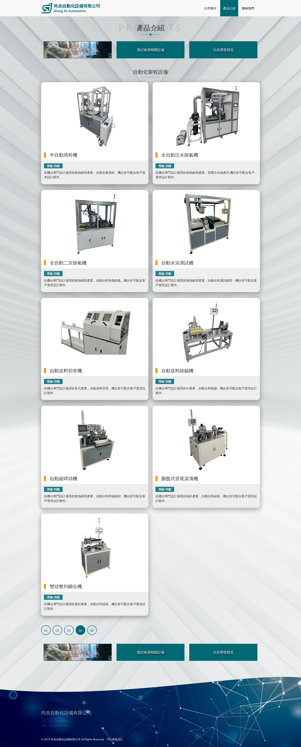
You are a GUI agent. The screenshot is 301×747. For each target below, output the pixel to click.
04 (80, 630)
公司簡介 (210, 8)
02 (57, 630)
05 (92, 630)
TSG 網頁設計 (114, 739)
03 (69, 630)
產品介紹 (229, 8)
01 (46, 630)
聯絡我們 (248, 8)
